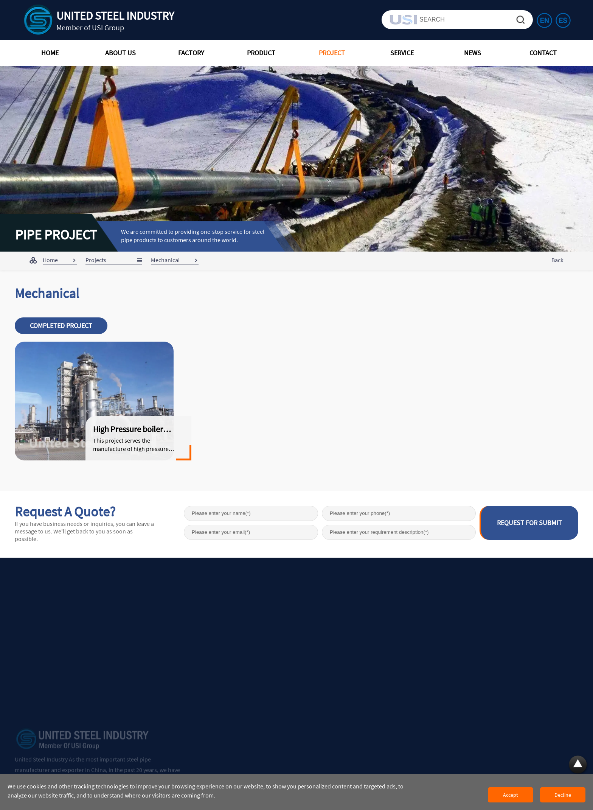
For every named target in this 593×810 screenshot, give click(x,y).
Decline (562, 794)
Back (557, 260)
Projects (95, 260)
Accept (510, 794)
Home (50, 260)
